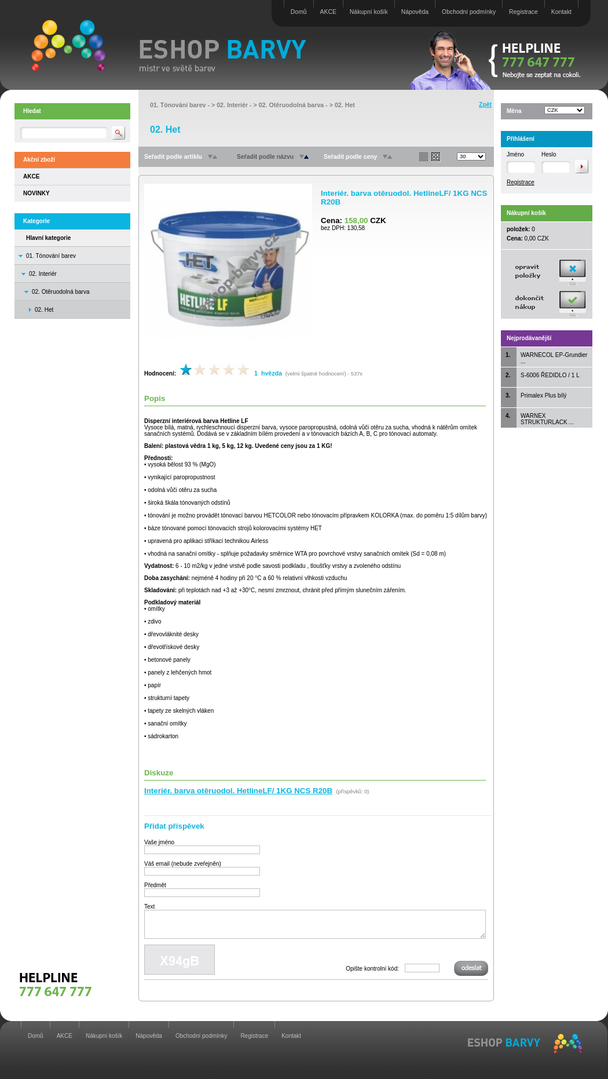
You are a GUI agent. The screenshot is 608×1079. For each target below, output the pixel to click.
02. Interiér (43, 274)
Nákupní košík (369, 12)
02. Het (345, 104)
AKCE (328, 12)
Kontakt (561, 12)
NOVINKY (36, 193)
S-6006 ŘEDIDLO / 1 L (550, 375)
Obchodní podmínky (469, 12)
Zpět (485, 104)
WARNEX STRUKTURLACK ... (547, 419)
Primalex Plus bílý (543, 395)
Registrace (523, 12)
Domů (299, 12)
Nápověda (414, 12)
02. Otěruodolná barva (61, 292)
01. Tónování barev (51, 256)
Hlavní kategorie (48, 238)
